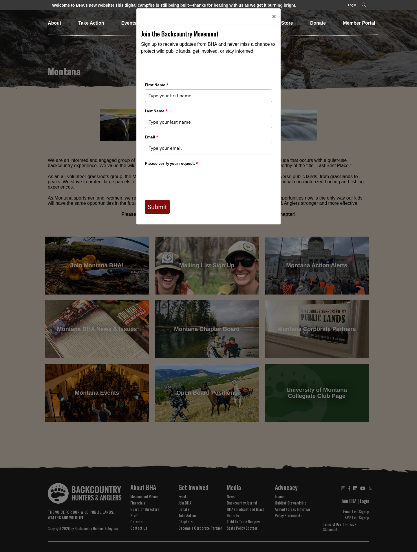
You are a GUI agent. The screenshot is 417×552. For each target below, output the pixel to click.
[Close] (274, 16)
